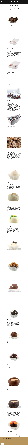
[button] (3, 2)
